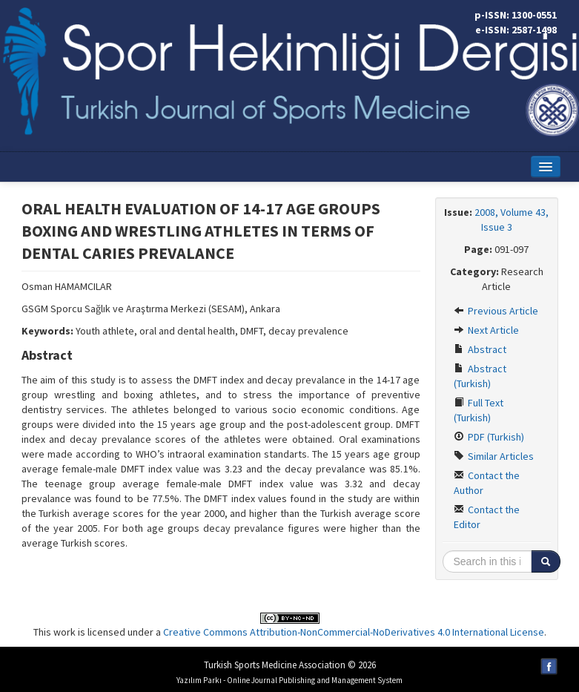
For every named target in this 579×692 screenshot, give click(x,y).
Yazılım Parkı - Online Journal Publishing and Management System (289, 680)
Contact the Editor (487, 517)
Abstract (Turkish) (480, 376)
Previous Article (496, 310)
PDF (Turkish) (489, 437)
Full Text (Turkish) (478, 410)
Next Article (486, 330)
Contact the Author (487, 483)
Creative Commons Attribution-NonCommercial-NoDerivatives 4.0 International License (353, 632)
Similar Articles (494, 456)
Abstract (480, 349)
